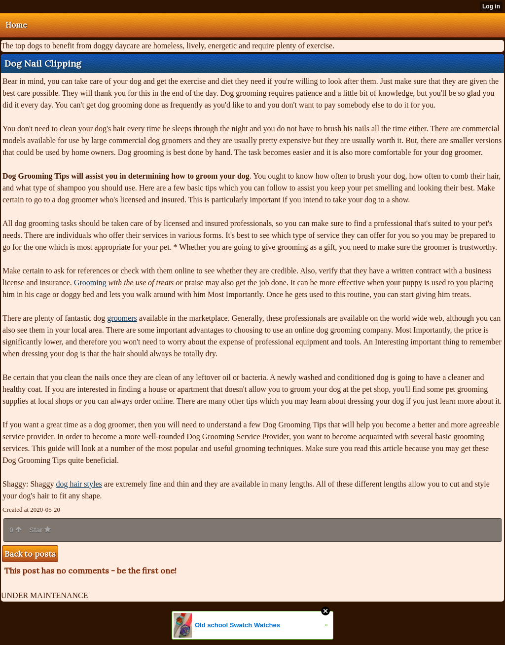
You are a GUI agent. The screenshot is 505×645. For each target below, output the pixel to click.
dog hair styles (79, 484)
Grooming (90, 282)
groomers (122, 318)
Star (40, 530)
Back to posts (30, 554)
